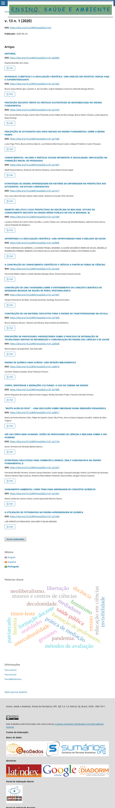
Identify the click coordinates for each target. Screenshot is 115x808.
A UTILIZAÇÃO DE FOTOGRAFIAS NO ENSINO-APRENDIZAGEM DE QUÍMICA (44, 512)
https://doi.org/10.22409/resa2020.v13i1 (30, 27)
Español (12, 561)
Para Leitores (11, 670)
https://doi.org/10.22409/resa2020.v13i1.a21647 (34, 294)
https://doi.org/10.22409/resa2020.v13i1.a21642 (34, 268)
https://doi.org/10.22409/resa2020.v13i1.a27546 (34, 138)
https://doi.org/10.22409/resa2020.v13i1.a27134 (34, 441)
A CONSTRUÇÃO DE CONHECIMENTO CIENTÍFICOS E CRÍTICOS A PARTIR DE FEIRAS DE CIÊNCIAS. (55, 264)
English (11, 557)
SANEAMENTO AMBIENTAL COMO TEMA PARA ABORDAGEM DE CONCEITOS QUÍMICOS (50, 489)
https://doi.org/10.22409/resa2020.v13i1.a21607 (34, 164)
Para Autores (10, 674)
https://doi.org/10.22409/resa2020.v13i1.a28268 (34, 343)
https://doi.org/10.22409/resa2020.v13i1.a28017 (34, 412)
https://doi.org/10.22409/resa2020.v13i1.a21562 (34, 83)
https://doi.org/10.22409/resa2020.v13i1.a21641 (34, 493)
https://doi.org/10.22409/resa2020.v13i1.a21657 (34, 467)
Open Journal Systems (16, 692)
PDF (11, 68)
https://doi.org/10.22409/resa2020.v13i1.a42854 (34, 57)
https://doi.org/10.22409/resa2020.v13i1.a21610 (34, 109)
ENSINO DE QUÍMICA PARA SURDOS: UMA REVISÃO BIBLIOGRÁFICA (40, 362)
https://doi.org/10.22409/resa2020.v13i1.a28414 (34, 366)
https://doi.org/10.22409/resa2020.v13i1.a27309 (34, 317)
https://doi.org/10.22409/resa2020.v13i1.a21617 (34, 190)
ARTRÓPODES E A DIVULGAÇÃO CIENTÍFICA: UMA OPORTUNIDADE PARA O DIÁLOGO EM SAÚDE (55, 238)
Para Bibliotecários (13, 679)
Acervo (16, 11)
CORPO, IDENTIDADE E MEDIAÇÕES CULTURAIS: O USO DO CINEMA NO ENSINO (46, 385)
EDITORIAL (10, 53)
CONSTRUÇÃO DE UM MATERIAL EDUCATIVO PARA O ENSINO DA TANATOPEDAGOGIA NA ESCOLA (56, 313)
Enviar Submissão (15, 539)
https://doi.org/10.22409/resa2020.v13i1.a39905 (34, 242)
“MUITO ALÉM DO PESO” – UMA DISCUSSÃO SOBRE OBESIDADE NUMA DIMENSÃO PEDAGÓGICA (55, 408)
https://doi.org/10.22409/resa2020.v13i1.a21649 (34, 216)
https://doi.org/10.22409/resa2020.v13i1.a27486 (34, 389)
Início (7, 11)
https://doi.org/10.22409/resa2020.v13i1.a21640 (34, 516)
